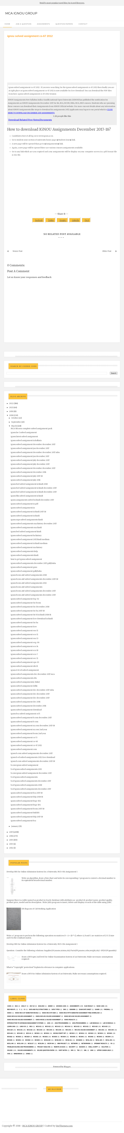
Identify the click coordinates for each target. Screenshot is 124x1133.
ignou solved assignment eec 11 (24, 658)
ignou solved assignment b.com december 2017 (31, 718)
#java (9, 1006)
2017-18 (32, 1006)
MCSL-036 (109, 1040)
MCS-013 (57, 1026)
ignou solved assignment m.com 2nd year (29, 729)
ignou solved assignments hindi (24, 555)
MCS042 (90, 1036)
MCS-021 (85, 1026)
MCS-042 (101, 1030)
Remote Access (59, 1047)
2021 (11, 407)
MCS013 (72, 1033)
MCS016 (100, 1033)
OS (111, 1043)
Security (72, 1047)
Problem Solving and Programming (20, 1047)
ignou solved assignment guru (24, 567)
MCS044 (108, 1036)
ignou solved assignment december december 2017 (33, 444)
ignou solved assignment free (24, 627)
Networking (85, 1043)
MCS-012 (48, 1026)
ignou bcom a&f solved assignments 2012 (29, 583)
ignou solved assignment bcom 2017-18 (27, 809)
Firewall (107, 1009)
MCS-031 (20, 1030)
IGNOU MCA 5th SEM (49, 1013)
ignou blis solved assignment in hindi (27, 496)
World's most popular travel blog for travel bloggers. (62, 3)
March (14, 426)
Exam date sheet (85, 1009)
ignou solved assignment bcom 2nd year (28, 733)
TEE (78, 1050)
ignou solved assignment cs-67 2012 (26, 745)
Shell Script (93, 1047)
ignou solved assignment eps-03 (25, 662)
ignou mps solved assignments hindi (27, 520)
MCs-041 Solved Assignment (85, 1030)
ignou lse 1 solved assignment (24, 432)
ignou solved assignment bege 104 (26, 805)
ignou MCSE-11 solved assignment (48, 1019)
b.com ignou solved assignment (24, 765)
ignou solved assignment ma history (26, 547)
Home (7, 24)
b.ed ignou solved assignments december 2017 (31, 781)
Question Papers (64, 24)
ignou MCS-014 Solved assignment (19, 1016)
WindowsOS (18, 1053)
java (48, 1023)
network (74, 1043)
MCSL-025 (99, 1040)
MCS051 (18, 1040)
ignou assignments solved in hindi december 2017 (32, 500)
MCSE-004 (58, 1040)
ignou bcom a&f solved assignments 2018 (29, 575)
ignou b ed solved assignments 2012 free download (33, 757)
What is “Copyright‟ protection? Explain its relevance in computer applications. (41, 967)
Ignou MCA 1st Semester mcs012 (27, 1013)
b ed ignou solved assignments (24, 777)
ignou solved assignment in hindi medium (29, 543)
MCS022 (9, 1036)
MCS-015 (76, 1026)
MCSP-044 (50, 1043)
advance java (61, 1006)
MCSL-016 (89, 1040)
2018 (11, 415)
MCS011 (37, 1033)
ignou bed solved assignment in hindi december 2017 (34, 488)
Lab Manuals (94, 1023)
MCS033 (54, 1036)
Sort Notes (63, 1050)
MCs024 (27, 1036)
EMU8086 (72, 1009)
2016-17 (23, 1006)
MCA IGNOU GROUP (21, 13)
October (14, 418)
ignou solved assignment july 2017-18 (27, 476)
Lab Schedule (108, 1023)
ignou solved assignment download (26, 710)
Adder (50, 1006)
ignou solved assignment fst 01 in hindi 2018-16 (31, 615)
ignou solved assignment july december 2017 (30, 460)
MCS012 (46, 1033)
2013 (11, 844)
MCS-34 (28, 1033)
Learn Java (11, 1026)
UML (85, 1050)
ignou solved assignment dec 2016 (25, 702)
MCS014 (81, 1033)
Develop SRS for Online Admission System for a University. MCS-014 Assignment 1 (42, 872)
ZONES (28, 1053)
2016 (11, 836)
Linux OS (23, 1026)
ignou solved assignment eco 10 (24, 650)
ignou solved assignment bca (23, 821)
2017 (11, 832)
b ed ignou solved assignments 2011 (26, 769)
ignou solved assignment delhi (24, 686)
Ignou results (69, 1019)
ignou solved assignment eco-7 (24, 654)
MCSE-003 (47, 1040)
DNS (64, 1009)
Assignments (43, 24)
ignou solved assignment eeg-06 (25, 642)
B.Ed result (88, 1006)
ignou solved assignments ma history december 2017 (34, 524)
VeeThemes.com (64, 1125)
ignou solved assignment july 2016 (25, 480)
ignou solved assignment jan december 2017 (30, 448)
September (16, 422)
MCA (31, 1026)
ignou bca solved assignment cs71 (25, 714)
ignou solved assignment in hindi (25, 516)
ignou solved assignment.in (23, 508)
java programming (61, 1023)
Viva (8, 1053)
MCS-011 (39, 1026)
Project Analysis (43, 1047)
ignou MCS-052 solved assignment (76, 1016)
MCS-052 (20, 1033)
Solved (9, 1050)
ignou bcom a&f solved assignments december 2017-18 (34, 579)
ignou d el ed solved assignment (25, 670)
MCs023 (18, 1036)
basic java (100, 1006)
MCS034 (63, 1036)
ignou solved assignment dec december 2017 (30, 694)
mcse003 (79, 1040)
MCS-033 (39, 1030)
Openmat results (100, 1043)
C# (24, 1009)
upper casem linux (104, 1050)
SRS (72, 1050)
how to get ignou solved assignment (26, 559)
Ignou (9, 1013)
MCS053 (37, 1040)
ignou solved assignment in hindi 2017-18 (28, 512)
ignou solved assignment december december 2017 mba (35, 452)
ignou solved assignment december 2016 (28, 472)
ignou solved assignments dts (24, 678)
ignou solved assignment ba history (26, 535)
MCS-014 (67, 1026)
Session (82, 1047)
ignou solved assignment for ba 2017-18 (28, 611)
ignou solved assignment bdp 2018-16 (27, 797)
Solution (104, 1047)
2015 (11, 840)
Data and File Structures (38, 1009)
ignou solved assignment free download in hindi (32, 619)
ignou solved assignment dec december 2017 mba (32, 690)
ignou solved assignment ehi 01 (24, 666)
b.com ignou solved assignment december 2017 (31, 773)
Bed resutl (11, 1009)
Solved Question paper (45, 1050)
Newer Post (17, 251)
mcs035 (72, 1036)
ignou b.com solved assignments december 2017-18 (33, 761)
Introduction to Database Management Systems (25, 1023)
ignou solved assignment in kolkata (26, 440)
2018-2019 (41, 1006)
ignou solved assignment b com (24, 722)
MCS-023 (104, 1026)
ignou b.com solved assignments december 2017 (32, 753)
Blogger (67, 1067)
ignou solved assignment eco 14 (24, 646)
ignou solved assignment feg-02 (25, 599)
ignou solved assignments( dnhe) (25, 682)
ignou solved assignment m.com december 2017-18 (33, 726)
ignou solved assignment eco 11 (24, 634)
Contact (83, 24)
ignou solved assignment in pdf (24, 504)
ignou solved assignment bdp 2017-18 (27, 817)
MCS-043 (111, 1030)
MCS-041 (68, 1030)
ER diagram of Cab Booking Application (39, 909)
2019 (11, 411)
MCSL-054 (20, 1043)
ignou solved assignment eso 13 (24, 638)
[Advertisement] (62, 57)
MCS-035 (58, 1030)
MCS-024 (10, 1030)
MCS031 (35, 1036)
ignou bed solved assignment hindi (26, 531)
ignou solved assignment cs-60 (24, 741)
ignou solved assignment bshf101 (25, 813)
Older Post (106, 251)
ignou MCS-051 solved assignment (48, 1016)
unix (91, 1050)
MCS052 (27, 1040)
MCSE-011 (69, 1040)
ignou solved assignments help (24, 551)
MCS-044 (10, 1033)
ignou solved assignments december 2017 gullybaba (33, 563)
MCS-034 (49, 1030)
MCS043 (99, 1036)
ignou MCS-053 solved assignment (19, 1019)
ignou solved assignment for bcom (26, 603)
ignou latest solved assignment (24, 436)
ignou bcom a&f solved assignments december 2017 (33, 591)
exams (97, 1009)
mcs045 (9, 1040)
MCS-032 (29, 1030)
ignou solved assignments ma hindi (26, 527)
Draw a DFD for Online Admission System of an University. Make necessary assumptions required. (64, 974)
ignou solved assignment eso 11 (24, 630)
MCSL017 (31, 1043)
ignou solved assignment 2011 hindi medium (30, 539)
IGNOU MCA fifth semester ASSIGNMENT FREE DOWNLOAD (79, 1013)
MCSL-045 (10, 1043)
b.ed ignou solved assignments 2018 (26, 785)
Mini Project (62, 1043)
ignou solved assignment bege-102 (26, 801)
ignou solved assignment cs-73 (24, 737)
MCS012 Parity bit (59, 1033)
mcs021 (109, 1033)
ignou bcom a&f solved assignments (26, 587)
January (14, 826)
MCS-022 (95, 1026)
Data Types (56, 1009)
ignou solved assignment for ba (24, 622)
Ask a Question (23, 24)
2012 (11, 848)
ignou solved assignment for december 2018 (30, 607)
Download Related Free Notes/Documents (30, 119)
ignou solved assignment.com (24, 749)
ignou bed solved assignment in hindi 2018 (29, 484)
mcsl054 (41, 1043)
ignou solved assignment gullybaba (26, 571)
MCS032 (45, 1036)
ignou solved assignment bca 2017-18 (26, 793)
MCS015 (90, 1033)
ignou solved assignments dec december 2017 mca (33, 674)
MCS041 (81, 1036)
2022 (11, 403)
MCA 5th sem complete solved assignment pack (31, 428)
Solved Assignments (25, 1050)
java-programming (79, 1023)
